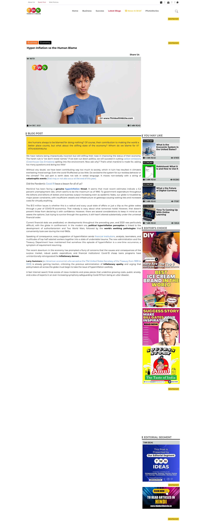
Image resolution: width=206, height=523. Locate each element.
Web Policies (53, 2)
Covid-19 (50, 183)
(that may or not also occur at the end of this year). (71, 178)
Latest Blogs (114, 11)
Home (75, 11)
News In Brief (133, 11)
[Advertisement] (103, 29)
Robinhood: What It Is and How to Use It (167, 167)
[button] (177, 11)
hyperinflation (72, 189)
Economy (45, 42)
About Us (31, 2)
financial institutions (105, 236)
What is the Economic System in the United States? (167, 147)
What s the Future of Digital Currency (166, 189)
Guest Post (42, 2)
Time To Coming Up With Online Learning (167, 212)
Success (100, 11)
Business (87, 11)
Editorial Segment (157, 437)
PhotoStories (152, 11)
